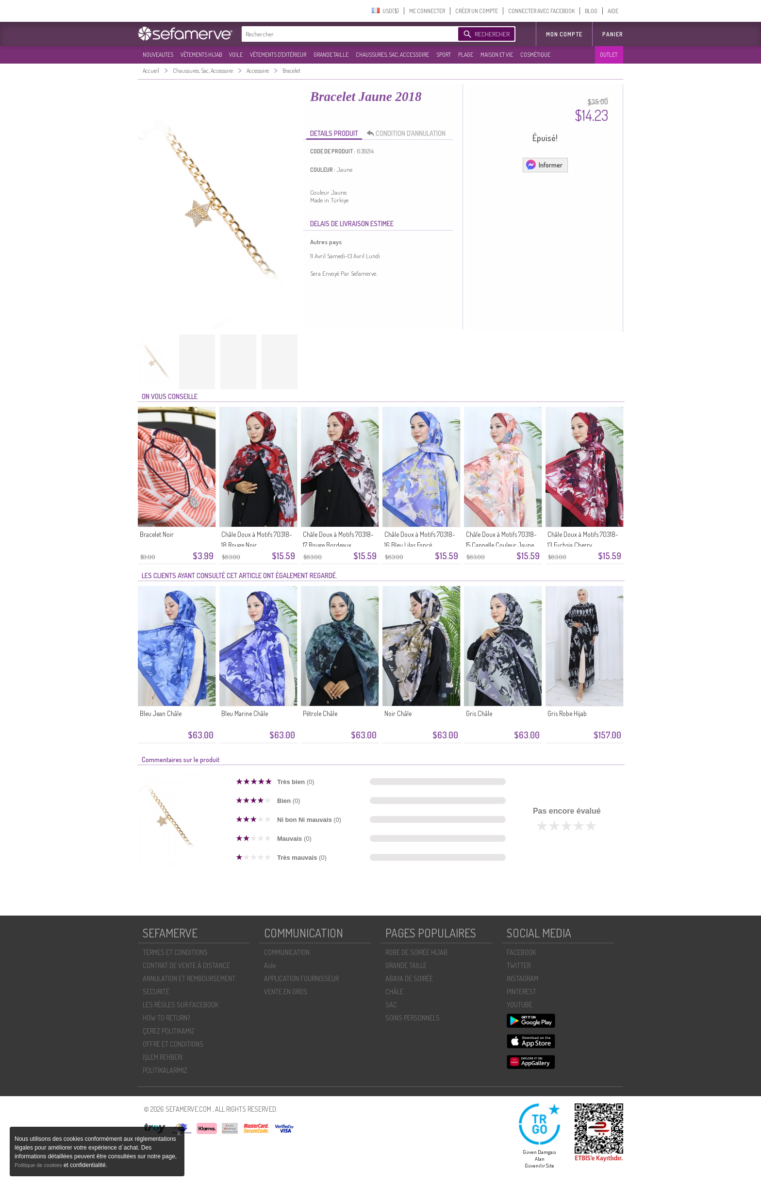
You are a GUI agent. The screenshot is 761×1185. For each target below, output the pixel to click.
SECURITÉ (156, 991)
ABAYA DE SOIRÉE (409, 978)
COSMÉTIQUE (535, 54)
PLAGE (465, 54)
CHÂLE (394, 991)
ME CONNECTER (427, 11)
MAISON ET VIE (496, 54)
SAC (391, 1005)
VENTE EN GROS (285, 991)
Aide (270, 965)
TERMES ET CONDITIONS (175, 952)
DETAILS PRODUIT (334, 133)
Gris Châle (479, 713)
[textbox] (347, 34)
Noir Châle (398, 713)
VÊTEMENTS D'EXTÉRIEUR (278, 54)
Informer (543, 164)
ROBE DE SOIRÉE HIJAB (416, 952)
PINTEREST (521, 991)
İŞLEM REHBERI (162, 1057)
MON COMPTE (564, 34)
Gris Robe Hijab (567, 713)
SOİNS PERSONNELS (412, 1018)
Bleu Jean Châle (161, 713)
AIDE (613, 11)
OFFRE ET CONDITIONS (173, 1044)
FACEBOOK (521, 952)
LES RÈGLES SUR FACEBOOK (180, 1005)
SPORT (443, 54)
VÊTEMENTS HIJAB (201, 54)
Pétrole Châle (320, 713)
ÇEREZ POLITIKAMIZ (169, 1031)
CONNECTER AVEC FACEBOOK (541, 11)
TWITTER (518, 965)
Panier (612, 34)
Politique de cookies (39, 1165)
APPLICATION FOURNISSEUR (301, 978)
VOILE (236, 54)
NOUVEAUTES (158, 54)
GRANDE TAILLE (331, 54)
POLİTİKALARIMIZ (165, 1070)
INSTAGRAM (522, 978)
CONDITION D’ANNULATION (409, 133)
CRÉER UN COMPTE (476, 11)
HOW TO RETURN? (166, 1018)
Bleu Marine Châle (244, 713)
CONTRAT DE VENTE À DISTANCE (186, 965)
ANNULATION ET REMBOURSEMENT (189, 978)
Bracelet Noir (157, 534)
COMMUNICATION (287, 952)
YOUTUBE (519, 1005)
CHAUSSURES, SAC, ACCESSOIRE (392, 54)
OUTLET (608, 54)
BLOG (591, 11)
